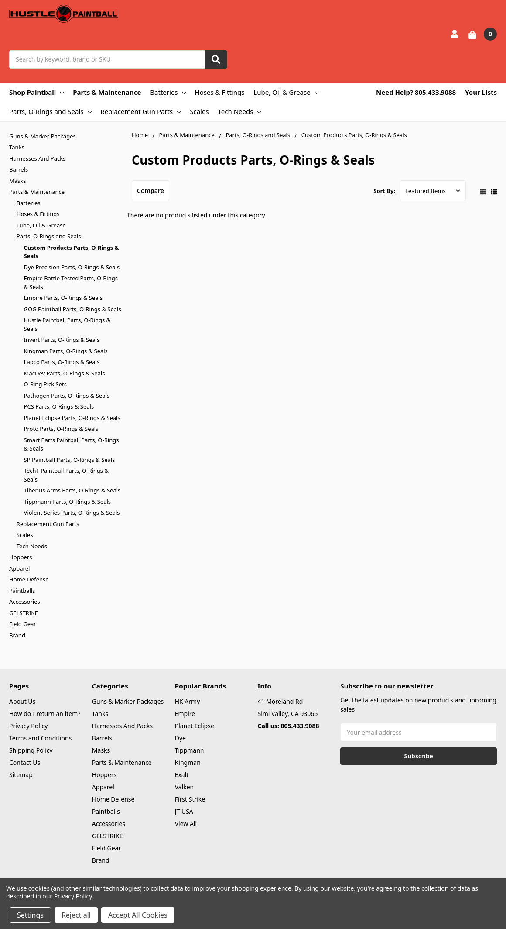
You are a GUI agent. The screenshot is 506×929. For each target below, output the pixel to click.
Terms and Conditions (40, 738)
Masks (17, 181)
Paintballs (22, 591)
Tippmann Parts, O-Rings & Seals (67, 502)
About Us (22, 701)
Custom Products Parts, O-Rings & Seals (71, 252)
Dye (180, 738)
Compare (150, 190)
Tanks (16, 147)
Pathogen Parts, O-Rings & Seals (66, 395)
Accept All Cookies (138, 915)
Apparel (19, 568)
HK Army (187, 701)
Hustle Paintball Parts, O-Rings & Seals (67, 324)
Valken (184, 787)
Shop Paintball (36, 92)
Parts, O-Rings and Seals (50, 111)
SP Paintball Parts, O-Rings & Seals (69, 460)
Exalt (182, 775)
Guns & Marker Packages (42, 136)
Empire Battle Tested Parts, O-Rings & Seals (71, 282)
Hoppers (20, 557)
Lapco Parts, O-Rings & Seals (62, 362)
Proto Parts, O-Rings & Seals (61, 429)
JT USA (184, 811)
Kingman (188, 762)
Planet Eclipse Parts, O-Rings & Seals (72, 418)
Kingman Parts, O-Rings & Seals (66, 351)
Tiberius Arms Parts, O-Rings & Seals (72, 490)
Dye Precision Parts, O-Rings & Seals (72, 267)
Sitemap (21, 775)
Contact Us (24, 762)
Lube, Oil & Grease (285, 92)
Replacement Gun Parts (141, 111)
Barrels (18, 169)
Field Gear (22, 624)
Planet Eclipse (194, 726)
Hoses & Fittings (220, 92)
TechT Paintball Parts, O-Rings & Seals (66, 475)
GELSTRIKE (23, 613)
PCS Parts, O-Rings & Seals (59, 406)
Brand (17, 635)
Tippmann (189, 750)
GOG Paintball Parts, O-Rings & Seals (72, 309)
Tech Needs (239, 111)
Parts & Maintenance (107, 92)
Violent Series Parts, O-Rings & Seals (72, 512)
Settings (30, 915)
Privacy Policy (28, 726)
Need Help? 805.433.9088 (416, 92)
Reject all (76, 915)
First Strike (190, 799)
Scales (199, 111)
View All (186, 823)
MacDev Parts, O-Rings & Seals (64, 373)
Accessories (24, 602)
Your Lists (481, 92)
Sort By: (384, 191)
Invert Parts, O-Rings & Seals (62, 340)
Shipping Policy (31, 750)
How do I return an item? (44, 713)
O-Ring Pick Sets (45, 384)
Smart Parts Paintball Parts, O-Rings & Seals (71, 444)
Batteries (167, 92)
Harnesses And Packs (37, 158)
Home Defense (29, 579)
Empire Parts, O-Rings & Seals (63, 298)
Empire (185, 713)
